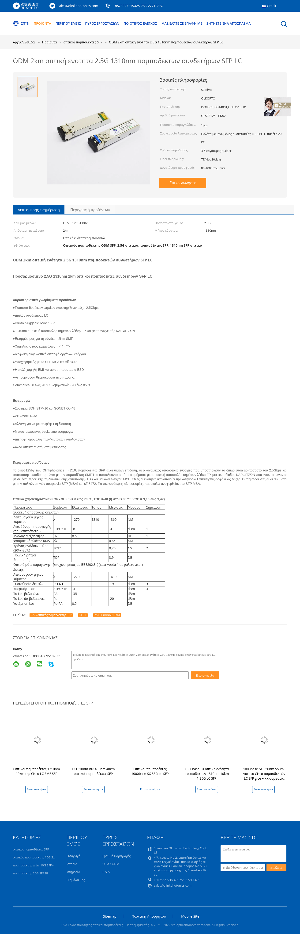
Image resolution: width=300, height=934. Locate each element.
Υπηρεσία (73, 872)
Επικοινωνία (205, 675)
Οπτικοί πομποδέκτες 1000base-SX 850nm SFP (150, 771)
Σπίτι (21, 23)
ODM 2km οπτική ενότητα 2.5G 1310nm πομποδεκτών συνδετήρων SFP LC (166, 42)
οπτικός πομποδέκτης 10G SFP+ (35, 857)
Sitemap (109, 916)
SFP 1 (82, 615)
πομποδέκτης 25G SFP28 (30, 873)
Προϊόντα (42, 23)
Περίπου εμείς (68, 23)
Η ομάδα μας (76, 880)
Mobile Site (190, 916)
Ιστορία (72, 864)
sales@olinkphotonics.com (78, 6)
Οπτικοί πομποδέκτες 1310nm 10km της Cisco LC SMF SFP (36, 771)
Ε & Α (106, 872)
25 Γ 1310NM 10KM (107, 615)
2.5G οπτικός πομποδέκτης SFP (51, 615)
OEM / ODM (110, 864)
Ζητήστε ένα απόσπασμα (228, 23)
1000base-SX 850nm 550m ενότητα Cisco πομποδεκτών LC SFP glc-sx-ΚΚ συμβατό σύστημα (263, 776)
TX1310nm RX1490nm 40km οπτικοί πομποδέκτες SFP (93, 771)
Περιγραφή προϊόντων (90, 209)
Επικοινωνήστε (183, 182)
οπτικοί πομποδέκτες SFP (31, 849)
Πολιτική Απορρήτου (148, 916)
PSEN (57, 584)
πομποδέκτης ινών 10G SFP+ (33, 865)
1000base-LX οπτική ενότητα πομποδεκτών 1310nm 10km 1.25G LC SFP (207, 774)
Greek (271, 6)
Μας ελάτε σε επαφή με (181, 23)
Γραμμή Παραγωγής (116, 856)
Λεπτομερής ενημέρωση (39, 209)
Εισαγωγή (73, 856)
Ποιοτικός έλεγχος (140, 23)
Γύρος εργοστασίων (102, 23)
